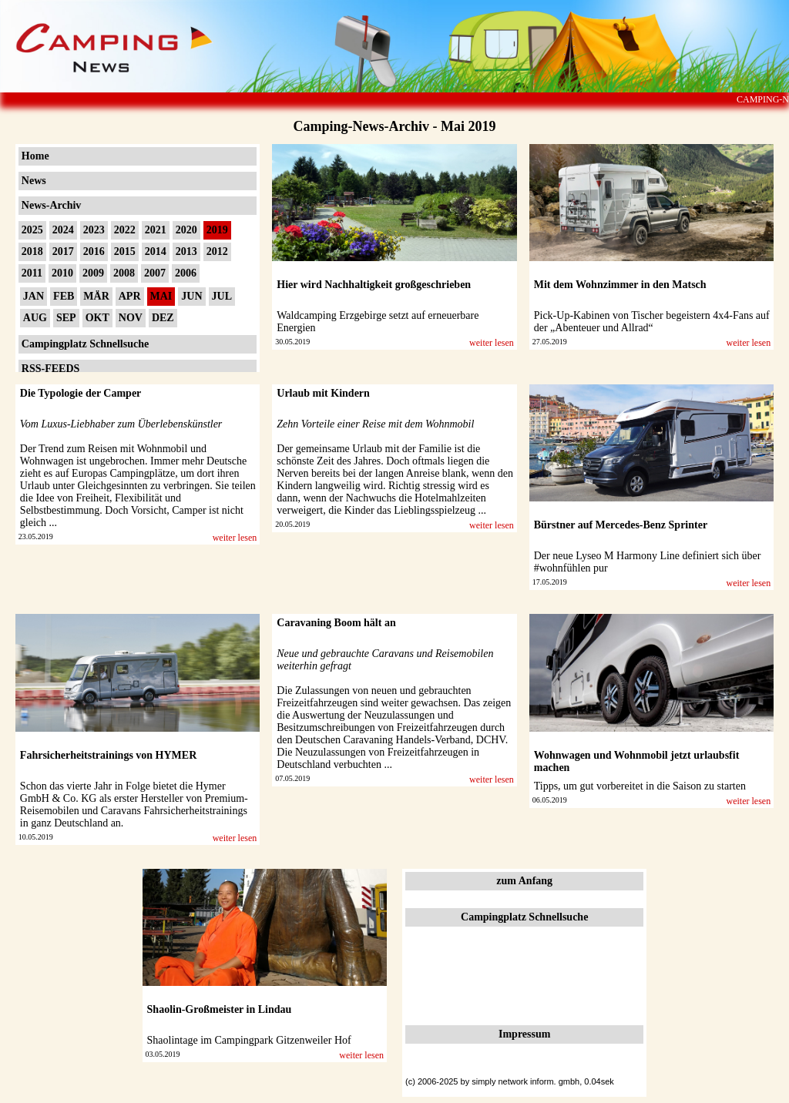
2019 (217, 230)
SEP (66, 318)
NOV (131, 318)
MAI (161, 296)
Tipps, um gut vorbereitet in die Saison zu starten (640, 786)
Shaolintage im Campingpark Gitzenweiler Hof (249, 1040)
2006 (185, 273)
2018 (32, 251)
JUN (191, 296)
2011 (32, 273)
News (34, 180)
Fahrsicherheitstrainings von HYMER (108, 755)
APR (130, 296)
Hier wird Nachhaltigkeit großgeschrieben (374, 284)
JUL (222, 296)
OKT (97, 318)
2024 (63, 230)
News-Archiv (52, 205)
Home (35, 156)
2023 (94, 230)
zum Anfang (524, 881)
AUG (35, 318)
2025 (32, 230)
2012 (217, 251)
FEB (63, 296)
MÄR (96, 296)
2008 (124, 273)
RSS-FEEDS (50, 368)
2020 (186, 230)
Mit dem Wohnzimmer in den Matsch (620, 284)
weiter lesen (491, 342)
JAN (33, 296)
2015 (125, 251)
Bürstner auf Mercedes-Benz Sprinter (620, 525)
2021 (155, 230)
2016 (94, 251)
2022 (125, 230)
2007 (155, 273)
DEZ (163, 318)
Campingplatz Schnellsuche (85, 344)
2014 (155, 251)
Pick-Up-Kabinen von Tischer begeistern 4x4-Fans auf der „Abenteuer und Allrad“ (652, 322)
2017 (63, 251)
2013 (186, 251)
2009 (93, 273)
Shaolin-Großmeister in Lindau (219, 1009)
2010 (62, 273)
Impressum (524, 1034)
